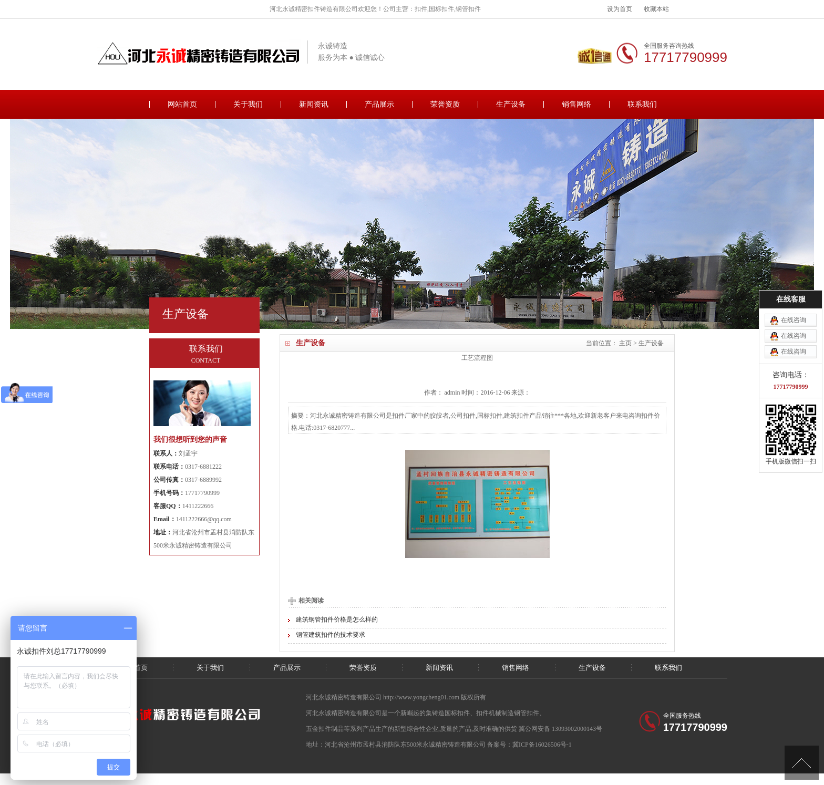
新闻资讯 (313, 104)
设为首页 (619, 9)
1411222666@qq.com (204, 519)
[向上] (802, 763)
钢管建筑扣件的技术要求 (330, 634)
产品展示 (379, 104)
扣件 (482, 713)
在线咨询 (793, 293)
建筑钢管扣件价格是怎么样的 (337, 619)
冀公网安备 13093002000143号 (560, 728)
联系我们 (642, 104)
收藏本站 (656, 9)
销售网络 (576, 104)
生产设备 (511, 104)
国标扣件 (457, 713)
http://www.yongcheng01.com (422, 697)
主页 (625, 343)
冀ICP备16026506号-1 (542, 744)
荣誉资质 (445, 104)
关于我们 (248, 104)
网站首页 (182, 104)
